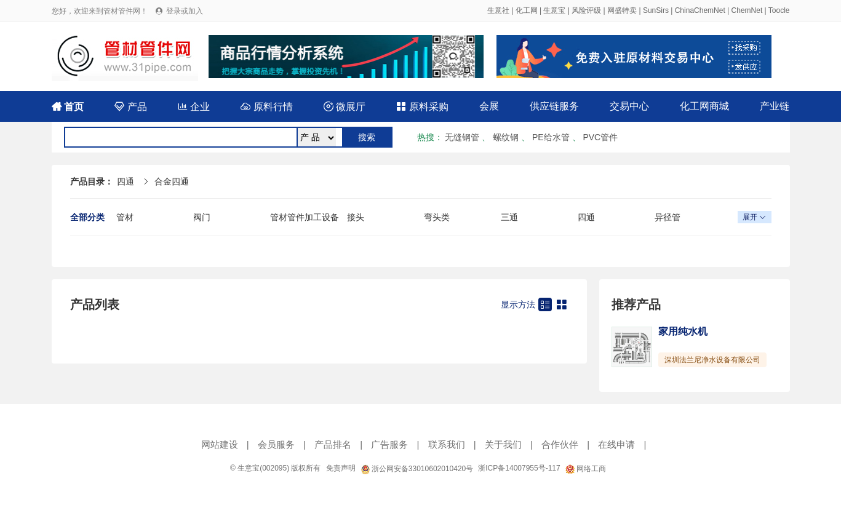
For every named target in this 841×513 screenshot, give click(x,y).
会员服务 (276, 444)
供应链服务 (554, 106)
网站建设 (219, 444)
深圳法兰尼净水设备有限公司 (712, 360)
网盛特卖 (622, 10)
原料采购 (422, 106)
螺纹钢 (506, 137)
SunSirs (656, 10)
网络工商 (585, 468)
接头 (355, 217)
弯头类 (437, 217)
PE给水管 (551, 137)
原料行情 (266, 106)
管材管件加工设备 (304, 217)
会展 (489, 106)
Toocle (779, 10)
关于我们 (503, 444)
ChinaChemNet (700, 10)
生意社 (498, 10)
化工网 (527, 10)
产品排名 (332, 444)
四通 (125, 181)
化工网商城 (704, 106)
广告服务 (389, 444)
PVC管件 (600, 137)
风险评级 (586, 10)
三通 (509, 217)
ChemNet (747, 10)
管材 (125, 217)
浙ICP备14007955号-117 (519, 468)
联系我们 (446, 444)
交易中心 (629, 106)
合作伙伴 (559, 444)
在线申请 (616, 444)
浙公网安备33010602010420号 (417, 468)
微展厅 (344, 106)
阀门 (201, 217)
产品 (130, 106)
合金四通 (171, 181)
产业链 (774, 106)
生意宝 (554, 10)
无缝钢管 (462, 137)
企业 (194, 106)
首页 (68, 106)
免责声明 (341, 468)
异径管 (667, 217)
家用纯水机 (682, 331)
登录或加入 (184, 11)
